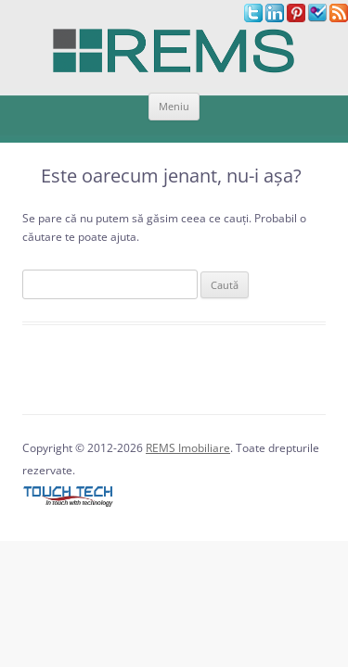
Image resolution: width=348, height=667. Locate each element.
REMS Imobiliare (188, 448)
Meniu (174, 106)
